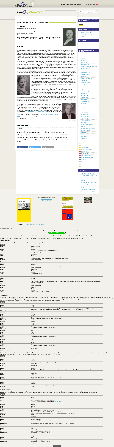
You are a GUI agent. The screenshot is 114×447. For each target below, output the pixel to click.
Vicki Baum (83, 58)
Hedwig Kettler (84, 99)
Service (92, 5)
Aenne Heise (84, 84)
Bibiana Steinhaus (85, 161)
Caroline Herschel (85, 87)
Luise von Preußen (85, 110)
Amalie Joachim (84, 95)
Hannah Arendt (84, 54)
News (87, 5)
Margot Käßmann (85, 101)
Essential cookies (5, 241)
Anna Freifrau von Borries (86, 143)
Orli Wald (83, 134)
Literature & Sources (27, 42)
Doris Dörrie (83, 76)
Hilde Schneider (84, 159)
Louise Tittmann (84, 164)
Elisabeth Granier (85, 151)
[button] (22, 147)
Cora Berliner (84, 62)
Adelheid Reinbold (85, 114)
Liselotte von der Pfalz (86, 107)
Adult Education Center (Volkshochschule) (36, 111)
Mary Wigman (84, 140)
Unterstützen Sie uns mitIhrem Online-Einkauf (46, 200)
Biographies (65, 5)
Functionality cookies (6, 351)
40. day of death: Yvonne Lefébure (88, 191)
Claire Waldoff (84, 136)
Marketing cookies (5, 389)
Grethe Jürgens (84, 97)
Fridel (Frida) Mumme (86, 155)
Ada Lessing (83, 103)
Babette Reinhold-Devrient (87, 157)
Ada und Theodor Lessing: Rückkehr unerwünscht (36, 134)
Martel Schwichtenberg (86, 120)
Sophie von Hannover (86, 130)
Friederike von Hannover (86, 78)
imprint (27, 224)
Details (2, 244)
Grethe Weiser (84, 138)
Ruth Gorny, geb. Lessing (86, 149)
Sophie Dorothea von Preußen (88, 128)
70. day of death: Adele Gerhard (88, 189)
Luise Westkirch (84, 166)
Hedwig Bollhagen (85, 64)
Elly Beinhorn (84, 60)
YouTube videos (4, 295)
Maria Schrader (84, 118)
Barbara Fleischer (72, 121)
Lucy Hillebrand (84, 89)
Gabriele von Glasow (85, 82)
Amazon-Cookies (58, 401)
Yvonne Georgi (84, 80)
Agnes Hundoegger (85, 91)
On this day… (80, 5)
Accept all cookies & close (57, 232)
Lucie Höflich (84, 93)
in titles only (90, 12)
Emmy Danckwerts (85, 145)
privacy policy (33, 224)
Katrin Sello (83, 122)
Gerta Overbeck (84, 112)
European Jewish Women (86, 32)
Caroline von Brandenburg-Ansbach (89, 66)
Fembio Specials (20, 19)
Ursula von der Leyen (85, 105)
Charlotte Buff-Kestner (86, 72)
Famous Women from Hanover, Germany (34, 19)
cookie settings (40, 224)
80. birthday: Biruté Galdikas (87, 173)
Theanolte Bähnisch (85, 74)
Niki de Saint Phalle (85, 116)
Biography (19, 42)
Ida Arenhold (84, 56)
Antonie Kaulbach (85, 153)
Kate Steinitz (84, 132)
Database (73, 5)
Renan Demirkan (84, 147)
